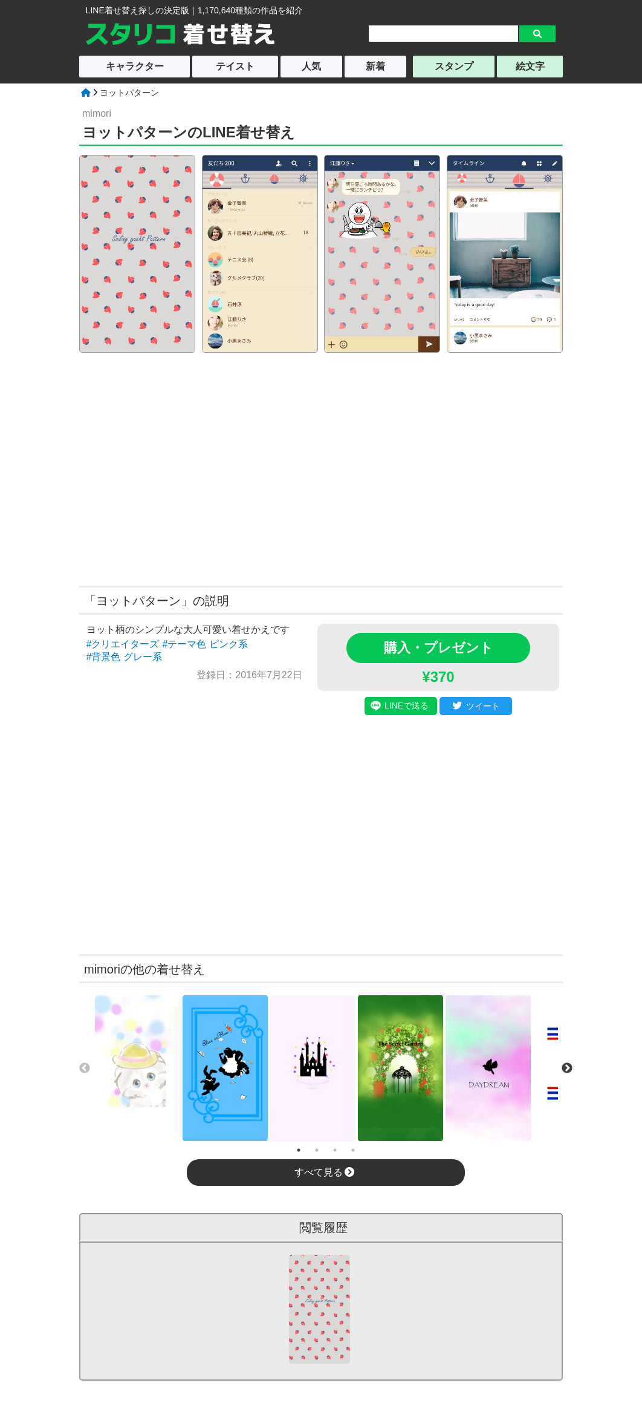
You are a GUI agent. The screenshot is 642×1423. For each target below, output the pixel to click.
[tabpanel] (137, 1068)
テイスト (235, 66)
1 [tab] (299, 1150)
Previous (85, 1068)
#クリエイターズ (123, 644)
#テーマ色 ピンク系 (204, 644)
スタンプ (454, 66)
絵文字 (530, 66)
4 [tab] (353, 1150)
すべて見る (324, 1172)
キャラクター (135, 66)
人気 (311, 66)
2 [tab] (317, 1150)
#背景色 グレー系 (124, 657)
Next (567, 1068)
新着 (375, 66)
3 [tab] (335, 1150)
